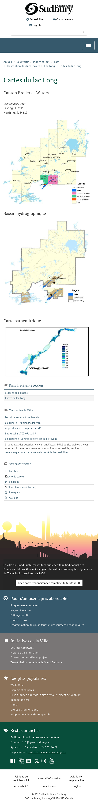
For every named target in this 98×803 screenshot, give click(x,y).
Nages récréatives (20, 610)
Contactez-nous (64, 19)
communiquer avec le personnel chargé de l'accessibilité (36, 452)
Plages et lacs (41, 61)
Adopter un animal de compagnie (30, 714)
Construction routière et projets (28, 657)
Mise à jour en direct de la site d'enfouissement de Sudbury (45, 695)
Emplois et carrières (22, 690)
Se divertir (23, 61)
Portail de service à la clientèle (40, 737)
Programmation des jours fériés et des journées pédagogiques (47, 625)
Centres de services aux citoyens (47, 752)
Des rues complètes (22, 647)
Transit (14, 704)
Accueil (7, 61)
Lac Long (49, 66)
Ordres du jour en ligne (24, 709)
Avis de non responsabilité (77, 778)
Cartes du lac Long (70, 66)
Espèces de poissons (16, 392)
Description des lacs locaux (23, 66)
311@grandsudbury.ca (35, 742)
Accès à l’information (49, 778)
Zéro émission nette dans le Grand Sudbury (36, 662)
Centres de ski (18, 620)
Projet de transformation (24, 652)
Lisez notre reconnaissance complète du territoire (47, 583)
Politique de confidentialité (21, 778)
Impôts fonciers (19, 699)
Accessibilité (37, 19)
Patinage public (19, 615)
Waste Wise (17, 685)
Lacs (56, 61)
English (37, 25)
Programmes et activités (24, 605)
